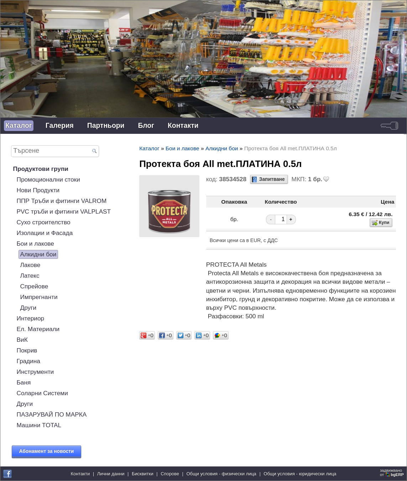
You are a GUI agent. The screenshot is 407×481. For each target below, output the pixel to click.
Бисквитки (142, 473)
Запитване (272, 179)
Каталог (18, 125)
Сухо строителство (44, 222)
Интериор (31, 318)
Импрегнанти (39, 296)
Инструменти (35, 371)
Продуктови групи (40, 168)
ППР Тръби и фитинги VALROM (62, 200)
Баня (24, 382)
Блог (146, 125)
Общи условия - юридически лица (299, 473)
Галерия (60, 125)
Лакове (30, 264)
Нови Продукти (38, 190)
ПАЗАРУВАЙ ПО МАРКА (52, 414)
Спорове (170, 473)
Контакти (183, 125)
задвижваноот (392, 472)
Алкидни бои (38, 254)
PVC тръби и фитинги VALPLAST (64, 211)
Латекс (30, 275)
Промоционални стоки (48, 179)
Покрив (27, 350)
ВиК (22, 339)
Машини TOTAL (39, 425)
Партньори (106, 125)
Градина (28, 361)
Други (28, 307)
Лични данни (111, 473)
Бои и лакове (35, 243)
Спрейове (34, 286)
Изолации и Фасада (45, 232)
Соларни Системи (42, 393)
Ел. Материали (38, 329)
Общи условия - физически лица (221, 473)
